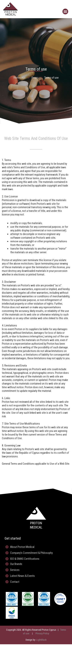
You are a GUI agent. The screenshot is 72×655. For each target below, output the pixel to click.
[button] (65, 11)
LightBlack (41, 639)
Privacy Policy (42, 633)
